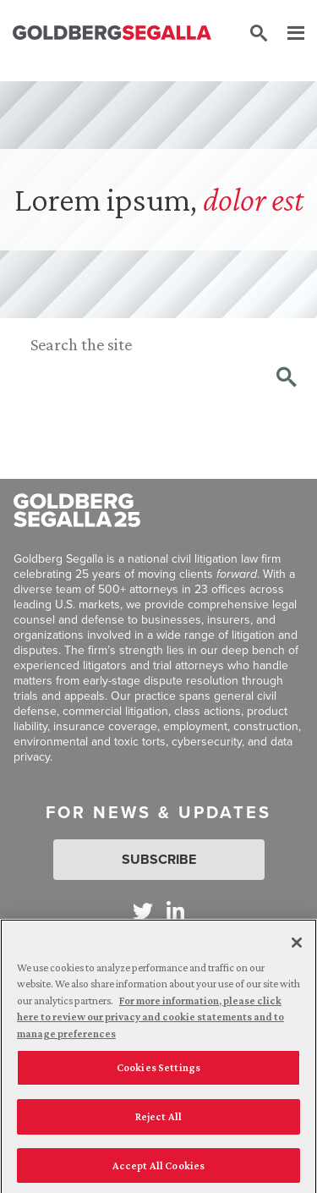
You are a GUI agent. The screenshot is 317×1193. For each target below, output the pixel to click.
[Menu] (287, 34)
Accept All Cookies (158, 1169)
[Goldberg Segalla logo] (112, 33)
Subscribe (159, 859)
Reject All (158, 1120)
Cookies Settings (158, 1071)
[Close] (296, 946)
